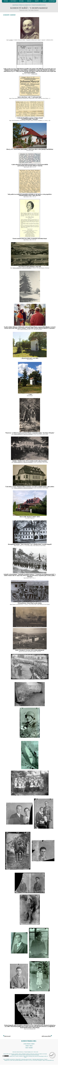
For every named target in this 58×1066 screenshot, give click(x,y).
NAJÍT (44, 1)
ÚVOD (6, 1)
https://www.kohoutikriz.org (48, 1060)
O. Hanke (11, 40)
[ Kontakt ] (31, 1047)
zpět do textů (7, 1036)
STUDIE (21, 1)
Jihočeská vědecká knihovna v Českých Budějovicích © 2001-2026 (25, 1051)
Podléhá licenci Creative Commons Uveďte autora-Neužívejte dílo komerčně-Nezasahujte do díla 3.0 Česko (25, 1057)
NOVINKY (14, 1)
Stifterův (47, 327)
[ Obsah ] (27, 1045)
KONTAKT (52, 1)
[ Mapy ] (31, 1045)
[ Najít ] (26, 1047)
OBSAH (29, 1)
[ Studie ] (32, 1043)
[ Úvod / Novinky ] (27, 1043)
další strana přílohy (46, 1036)
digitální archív (34, 73)
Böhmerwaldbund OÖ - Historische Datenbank (22, 267)
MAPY (37, 1)
